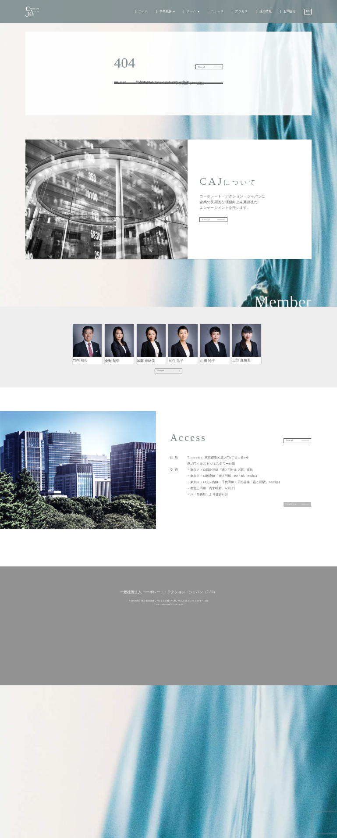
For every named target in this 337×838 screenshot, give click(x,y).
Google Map (285, 552)
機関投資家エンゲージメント (148, 709)
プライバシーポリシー (168, 808)
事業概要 (163, 15)
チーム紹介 (139, 748)
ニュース (215, 15)
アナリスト (215, 395)
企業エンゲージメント (144, 701)
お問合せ (287, 15)
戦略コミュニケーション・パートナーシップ (247, 395)
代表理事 (87, 395)
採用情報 (263, 15)
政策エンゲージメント (144, 717)
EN (307, 15)
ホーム (140, 15)
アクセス (239, 15)
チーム (189, 15)
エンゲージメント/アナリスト (119, 395)
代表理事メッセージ (143, 740)
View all (195, 66)
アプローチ (139, 694)
